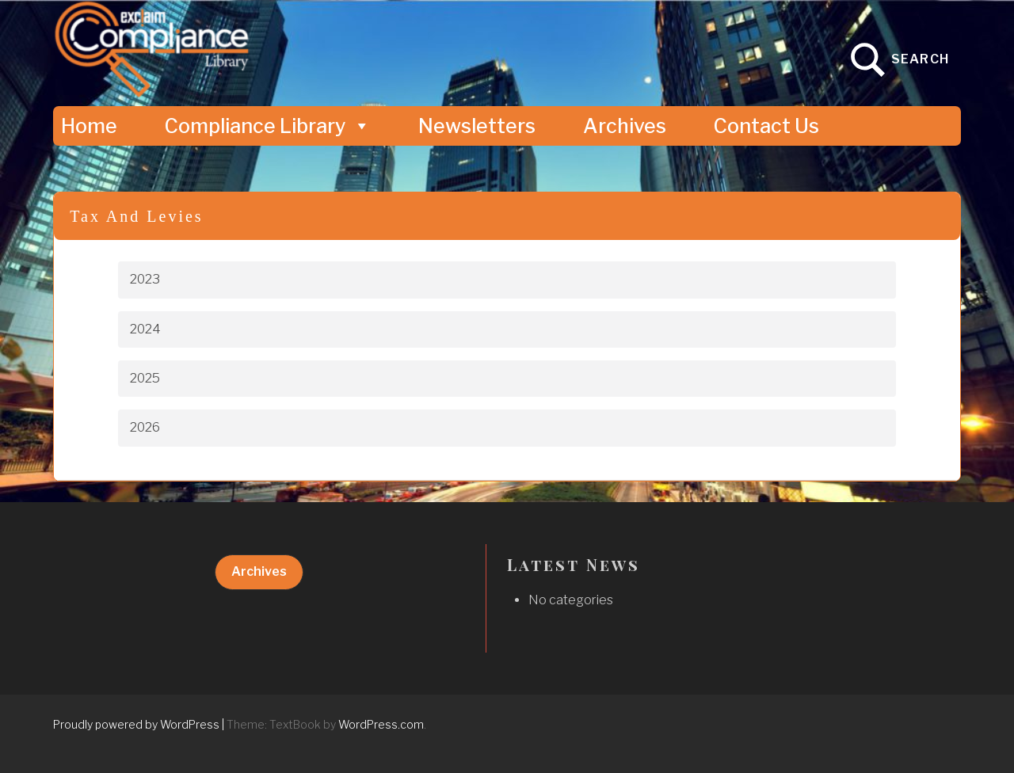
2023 (145, 279)
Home (89, 126)
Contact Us (766, 126)
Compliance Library (268, 126)
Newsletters (477, 126)
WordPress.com (381, 724)
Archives (624, 126)
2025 (145, 378)
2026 (145, 427)
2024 (145, 329)
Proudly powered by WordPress (136, 724)
